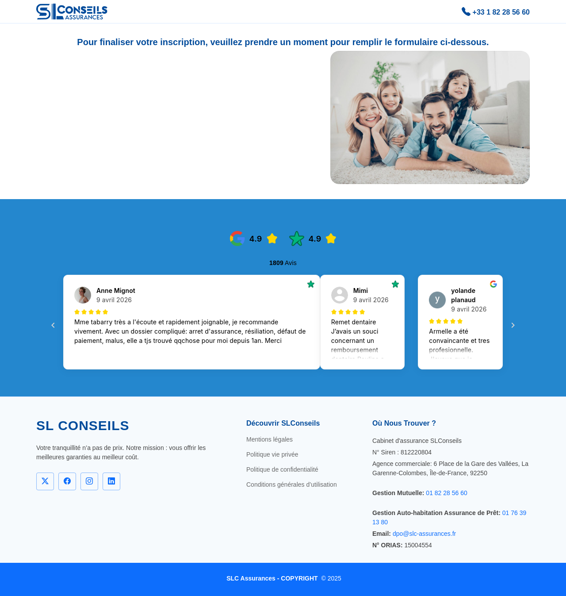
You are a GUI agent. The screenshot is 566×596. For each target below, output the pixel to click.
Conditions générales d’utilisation (291, 484)
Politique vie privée (272, 454)
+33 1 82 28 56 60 (496, 11)
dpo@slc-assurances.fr (424, 533)
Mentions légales (269, 439)
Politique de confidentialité (282, 469)
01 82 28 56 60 (446, 492)
